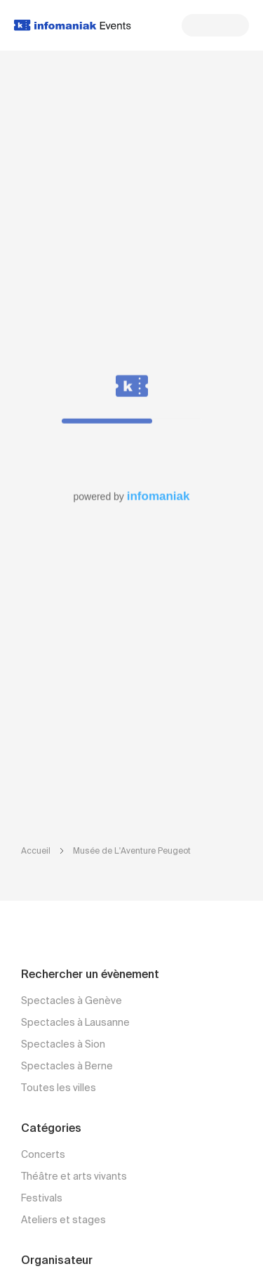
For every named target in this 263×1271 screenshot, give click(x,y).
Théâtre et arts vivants (74, 1177)
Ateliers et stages (63, 1220)
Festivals (41, 1199)
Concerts (43, 1155)
